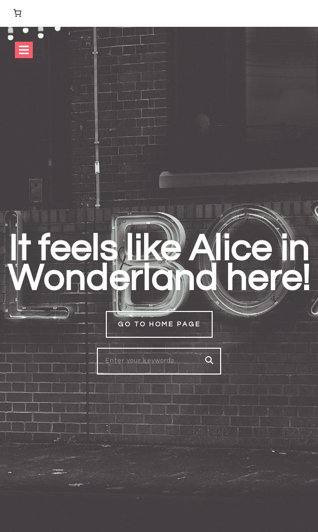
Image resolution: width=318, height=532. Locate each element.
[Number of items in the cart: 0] (17, 13)
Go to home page (159, 324)
